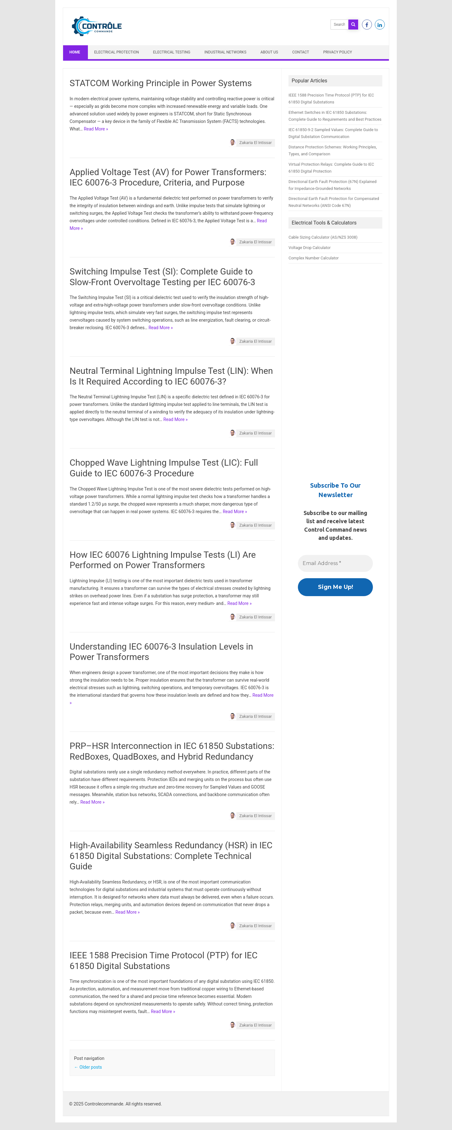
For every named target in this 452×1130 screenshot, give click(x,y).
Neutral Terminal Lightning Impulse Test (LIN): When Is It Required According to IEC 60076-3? (171, 376)
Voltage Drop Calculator (309, 247)
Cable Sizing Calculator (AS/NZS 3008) (323, 237)
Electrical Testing (172, 52)
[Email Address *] (335, 563)
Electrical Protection (116, 52)
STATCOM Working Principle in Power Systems (161, 83)
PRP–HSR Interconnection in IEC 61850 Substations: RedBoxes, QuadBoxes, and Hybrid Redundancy (172, 751)
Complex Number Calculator (313, 258)
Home (74, 52)
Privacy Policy (337, 52)
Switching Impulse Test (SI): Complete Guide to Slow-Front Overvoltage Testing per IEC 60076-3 (162, 276)
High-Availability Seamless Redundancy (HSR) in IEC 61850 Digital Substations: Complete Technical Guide (171, 856)
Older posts (88, 1067)
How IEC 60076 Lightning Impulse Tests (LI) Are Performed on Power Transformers (163, 560)
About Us (269, 52)
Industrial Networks (225, 52)
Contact (300, 52)
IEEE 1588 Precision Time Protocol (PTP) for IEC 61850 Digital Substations (164, 960)
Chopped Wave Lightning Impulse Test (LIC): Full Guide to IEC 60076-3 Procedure (164, 468)
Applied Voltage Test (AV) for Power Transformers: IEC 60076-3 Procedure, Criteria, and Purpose (168, 177)
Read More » (96, 128)
